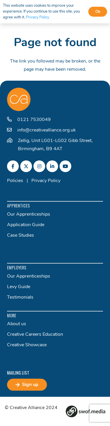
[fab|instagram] (39, 166)
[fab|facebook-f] (13, 166)
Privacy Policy (45, 181)
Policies (15, 181)
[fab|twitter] (26, 166)
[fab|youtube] (65, 166)
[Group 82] (85, 411)
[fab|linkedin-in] (52, 166)
